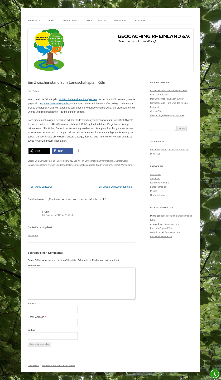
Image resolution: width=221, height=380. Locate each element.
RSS (158, 153)
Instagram (173, 149)
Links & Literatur (96, 20)
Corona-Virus (156, 111)
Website (32, 330)
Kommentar (35, 265)
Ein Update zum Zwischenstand (117, 186)
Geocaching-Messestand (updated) (167, 115)
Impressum (119, 20)
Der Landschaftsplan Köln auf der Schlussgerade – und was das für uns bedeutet (169, 102)
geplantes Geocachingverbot (54, 103)
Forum (182, 149)
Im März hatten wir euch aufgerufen (78, 99)
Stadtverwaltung (104, 165)
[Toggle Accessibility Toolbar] (214, 373)
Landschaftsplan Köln (84, 165)
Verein (52, 20)
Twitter (164, 149)
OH (80, 161)
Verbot (116, 165)
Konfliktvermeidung (159, 182)
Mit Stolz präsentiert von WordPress (58, 365)
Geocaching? (70, 20)
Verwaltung (126, 165)
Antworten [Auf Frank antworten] (33, 235)
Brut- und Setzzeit (159, 94)
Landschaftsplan (93, 161)
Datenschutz (141, 20)
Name (32, 303)
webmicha (155, 232)
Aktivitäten (155, 174)
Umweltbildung (157, 195)
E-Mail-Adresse (37, 317)
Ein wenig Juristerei (40, 186)
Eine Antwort (34, 91)
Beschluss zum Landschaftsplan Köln (168, 90)
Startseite (34, 20)
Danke (31, 165)
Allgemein (155, 178)
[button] (39, 151)
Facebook (155, 149)
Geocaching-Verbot (45, 165)
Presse (153, 191)
